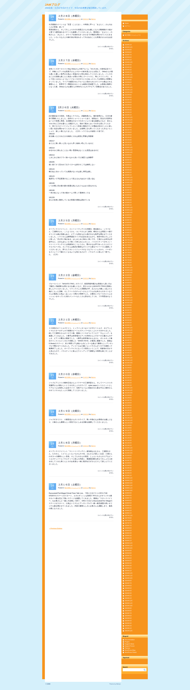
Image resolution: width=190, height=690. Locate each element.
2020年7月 (128, 160)
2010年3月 (128, 470)
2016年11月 (128, 270)
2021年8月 (128, 127)
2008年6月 (128, 500)
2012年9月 (128, 395)
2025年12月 (128, 47)
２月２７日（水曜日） (70, 60)
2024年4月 (128, 65)
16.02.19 (86, 488)
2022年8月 (128, 97)
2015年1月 (128, 325)
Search (125, 667)
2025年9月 (128, 49)
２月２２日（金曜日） (70, 275)
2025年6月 (128, 57)
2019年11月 (128, 180)
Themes (127, 648)
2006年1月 (128, 540)
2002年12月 (128, 630)
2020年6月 (128, 162)
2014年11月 (128, 330)
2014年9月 (128, 335)
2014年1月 (128, 355)
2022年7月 (128, 100)
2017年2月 (128, 262)
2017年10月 (128, 242)
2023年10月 (128, 77)
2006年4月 (128, 533)
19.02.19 (86, 414)
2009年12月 (128, 478)
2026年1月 (128, 44)
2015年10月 (128, 302)
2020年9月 (128, 155)
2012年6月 (128, 403)
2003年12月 (128, 600)
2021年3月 (128, 140)
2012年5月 (128, 405)
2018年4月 (128, 227)
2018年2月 (128, 232)
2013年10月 (128, 363)
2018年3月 (128, 230)
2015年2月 (128, 322)
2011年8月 (128, 428)
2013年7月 (128, 370)
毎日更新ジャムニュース (73, 19)
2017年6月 (128, 252)
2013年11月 (128, 360)
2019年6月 (128, 192)
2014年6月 (128, 342)
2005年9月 (128, 550)
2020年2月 (128, 172)
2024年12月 (128, 62)
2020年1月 (128, 175)
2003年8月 (128, 610)
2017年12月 (128, 237)
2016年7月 (128, 280)
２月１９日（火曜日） (70, 411)
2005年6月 (128, 558)
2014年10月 (128, 332)
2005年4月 (128, 563)
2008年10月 (128, 490)
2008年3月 (128, 508)
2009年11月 (128, 480)
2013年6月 (128, 373)
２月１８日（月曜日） (70, 442)
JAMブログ (52, 4)
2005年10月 (128, 548)
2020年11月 (128, 150)
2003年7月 (128, 613)
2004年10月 (128, 578)
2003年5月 (128, 618)
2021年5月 (128, 135)
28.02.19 (86, 19)
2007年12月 (128, 515)
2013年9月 (128, 365)
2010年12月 (128, 448)
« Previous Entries (55, 528)
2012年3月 (128, 410)
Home (127, 23)
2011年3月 (128, 440)
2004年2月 (128, 595)
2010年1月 (128, 475)
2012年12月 (128, 388)
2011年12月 (128, 418)
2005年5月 (128, 560)
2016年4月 (128, 287)
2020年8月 (128, 157)
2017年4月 (128, 257)
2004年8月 (128, 580)
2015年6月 (128, 312)
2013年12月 (128, 358)
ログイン (127, 26)
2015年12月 (128, 297)
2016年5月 (128, 285)
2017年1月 (128, 265)
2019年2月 (128, 202)
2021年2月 (128, 142)
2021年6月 (128, 132)
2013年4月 (128, 378)
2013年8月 (128, 368)
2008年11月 (128, 488)
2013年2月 (128, 383)
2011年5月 (128, 435)
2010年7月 (128, 460)
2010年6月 (128, 463)
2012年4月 (128, 408)
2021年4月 (128, 137)
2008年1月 (128, 513)
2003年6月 (128, 615)
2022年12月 (128, 87)
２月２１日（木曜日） (70, 319)
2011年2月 (128, 443)
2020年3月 (128, 170)
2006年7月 (128, 525)
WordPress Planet (131, 652)
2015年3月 (128, 320)
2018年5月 (128, 225)
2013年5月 (128, 375)
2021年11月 (128, 120)
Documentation (130, 639)
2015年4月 (128, 317)
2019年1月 (128, 205)
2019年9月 (128, 185)
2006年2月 (128, 538)
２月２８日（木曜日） (70, 16)
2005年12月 (128, 543)
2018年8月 (128, 217)
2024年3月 (128, 67)
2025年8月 (128, 52)
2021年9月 (128, 125)
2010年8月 (128, 458)
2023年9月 (128, 80)
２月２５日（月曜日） (70, 220)
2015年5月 (128, 315)
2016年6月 (128, 282)
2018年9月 (128, 215)
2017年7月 (128, 250)
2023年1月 (128, 85)
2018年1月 (128, 235)
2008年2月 (128, 510)
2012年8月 (128, 398)
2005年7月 (128, 555)
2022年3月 (128, 110)
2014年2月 (128, 353)
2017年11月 (128, 240)
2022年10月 (128, 92)
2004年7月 (128, 583)
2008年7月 (128, 498)
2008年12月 (128, 485)
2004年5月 (128, 588)
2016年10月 (128, 272)
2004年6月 (128, 585)
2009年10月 (128, 483)
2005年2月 (128, 568)
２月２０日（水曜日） (70, 374)
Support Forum (130, 646)
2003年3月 (128, 623)
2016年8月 (128, 277)
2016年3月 (128, 290)
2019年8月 (128, 187)
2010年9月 (128, 455)
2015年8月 (128, 307)
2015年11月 (128, 300)
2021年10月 (128, 122)
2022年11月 (128, 90)
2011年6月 (128, 433)
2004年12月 (128, 573)
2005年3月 (128, 565)
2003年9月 (128, 608)
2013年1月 (128, 385)
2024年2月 (128, 70)
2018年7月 (128, 220)
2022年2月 (128, 112)
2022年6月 (128, 102)
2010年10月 (128, 453)
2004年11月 (128, 575)
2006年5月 (128, 530)
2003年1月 (128, 628)
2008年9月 (128, 493)
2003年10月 (128, 605)
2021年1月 (128, 145)
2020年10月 (128, 152)
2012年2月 (128, 413)
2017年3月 (128, 260)
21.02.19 (86, 323)
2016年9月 (128, 275)
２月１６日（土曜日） (70, 484)
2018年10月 (128, 212)
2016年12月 (128, 267)
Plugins (127, 642)
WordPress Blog (130, 650)
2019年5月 (128, 195)
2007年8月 (128, 520)
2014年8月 (128, 337)
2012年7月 (128, 400)
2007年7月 (128, 523)
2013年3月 (128, 380)
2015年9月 (128, 305)
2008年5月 (128, 503)
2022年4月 (128, 107)
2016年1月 (128, 295)
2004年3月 (128, 593)
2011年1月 (128, 445)
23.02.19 (86, 278)
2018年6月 (128, 222)
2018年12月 (128, 207)
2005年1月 (128, 570)
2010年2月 (128, 473)
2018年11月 (128, 210)
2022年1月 (128, 115)
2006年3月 (128, 535)
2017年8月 (128, 247)
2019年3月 (128, 200)
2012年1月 (128, 415)
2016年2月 (128, 292)
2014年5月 (128, 345)
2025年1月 (128, 59)
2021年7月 (128, 130)
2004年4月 (128, 590)
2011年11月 (128, 420)
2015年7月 (128, 310)
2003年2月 (128, 625)
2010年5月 (128, 465)
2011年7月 (128, 430)
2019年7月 (128, 190)
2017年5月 (128, 255)
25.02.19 (86, 223)
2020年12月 (128, 147)
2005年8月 (128, 553)
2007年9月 (128, 518)
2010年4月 (128, 468)
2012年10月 (128, 393)
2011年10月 (128, 423)
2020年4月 (128, 167)
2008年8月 (128, 495)
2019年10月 (128, 182)
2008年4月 (128, 505)
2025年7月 (128, 54)
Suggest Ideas (129, 644)
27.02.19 (86, 110)
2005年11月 (128, 545)
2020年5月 (128, 165)
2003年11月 (128, 603)
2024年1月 (128, 72)
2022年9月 (128, 95)
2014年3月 (128, 350)
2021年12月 (128, 117)
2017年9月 (128, 245)
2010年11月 (128, 450)
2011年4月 (128, 438)
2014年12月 (128, 327)
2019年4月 (128, 197)
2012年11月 (128, 390)
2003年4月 (128, 620)
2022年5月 (128, 105)
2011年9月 (128, 425)
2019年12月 (128, 177)
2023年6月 (128, 82)
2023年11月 (128, 75)
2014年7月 (128, 340)
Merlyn (93, 19)
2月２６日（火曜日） (69, 107)
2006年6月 (128, 528)
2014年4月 (128, 347)
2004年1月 (128, 598)
